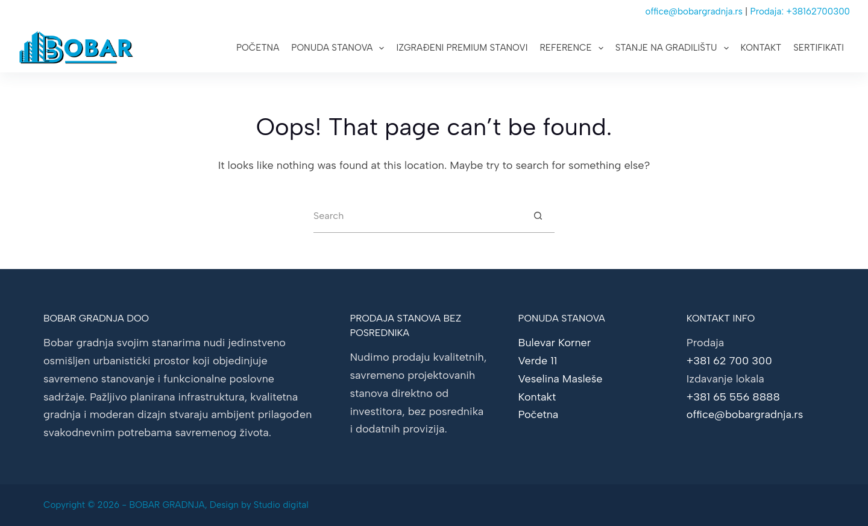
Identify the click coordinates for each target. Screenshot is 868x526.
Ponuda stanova (340, 48)
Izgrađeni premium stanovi (461, 47)
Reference (573, 48)
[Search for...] (417, 216)
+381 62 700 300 (729, 360)
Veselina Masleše (560, 378)
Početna (257, 47)
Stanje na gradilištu (674, 48)
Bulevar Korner (554, 342)
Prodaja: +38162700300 (800, 11)
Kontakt (761, 47)
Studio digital (281, 504)
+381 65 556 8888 (733, 397)
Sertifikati (818, 47)
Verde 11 (538, 360)
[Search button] (538, 216)
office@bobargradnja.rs (694, 11)
